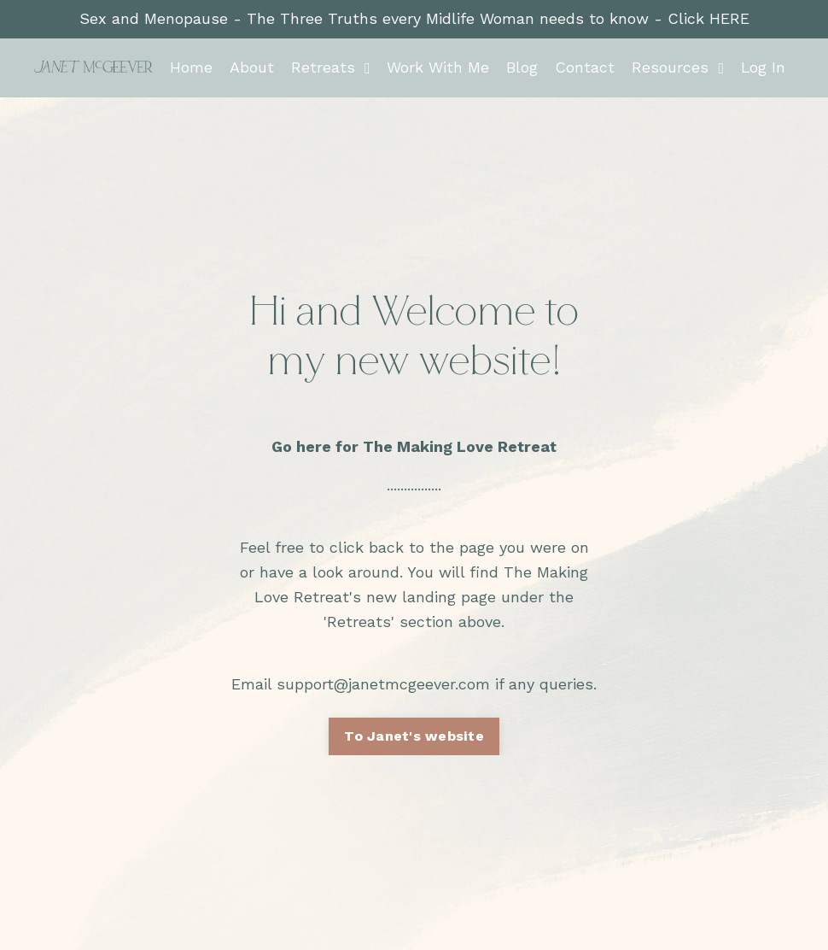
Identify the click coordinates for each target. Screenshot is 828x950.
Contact (584, 67)
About (251, 67)
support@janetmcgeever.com (383, 684)
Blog (521, 67)
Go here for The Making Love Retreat (414, 446)
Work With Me (437, 67)
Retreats (330, 67)
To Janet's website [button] (414, 736)
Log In (762, 67)
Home (190, 67)
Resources (677, 67)
